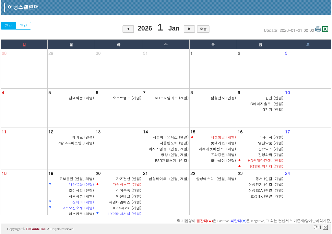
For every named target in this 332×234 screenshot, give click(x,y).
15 (192, 132)
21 (145, 173)
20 (98, 173)
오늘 (203, 28)
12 (50, 132)
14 (145, 132)
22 (192, 173)
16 (240, 132)
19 (50, 173)
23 (240, 173)
